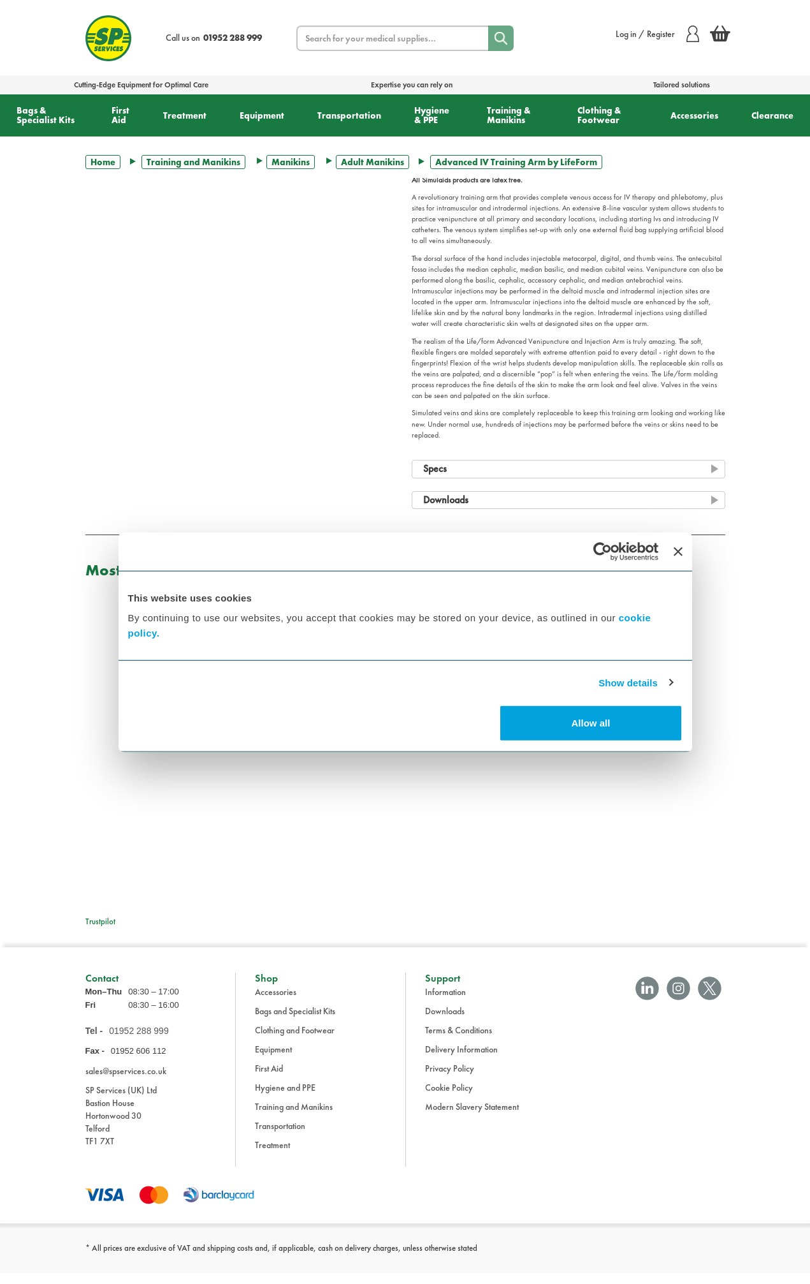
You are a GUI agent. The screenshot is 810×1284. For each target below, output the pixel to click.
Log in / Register (657, 34)
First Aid (120, 115)
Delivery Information (461, 1060)
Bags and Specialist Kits (295, 1022)
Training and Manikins (193, 162)
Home (102, 162)
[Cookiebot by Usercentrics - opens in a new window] (602, 551)
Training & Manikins (509, 115)
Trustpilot (100, 921)
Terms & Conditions (458, 1041)
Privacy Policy (449, 1079)
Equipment (262, 115)
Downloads (445, 1022)
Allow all (591, 723)
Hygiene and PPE (285, 1098)
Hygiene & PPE (431, 115)
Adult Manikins (372, 162)
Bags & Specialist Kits (46, 115)
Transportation (349, 115)
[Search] (501, 38)
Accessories (694, 115)
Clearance (772, 115)
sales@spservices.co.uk (125, 1082)
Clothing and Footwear (295, 1041)
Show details (628, 682)
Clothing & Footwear (599, 115)
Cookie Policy (449, 1098)
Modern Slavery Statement (472, 1117)
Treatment (184, 115)
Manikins (290, 162)
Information (445, 1002)
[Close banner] (678, 551)
